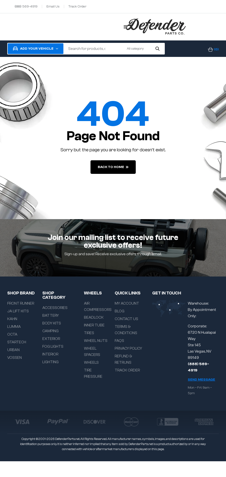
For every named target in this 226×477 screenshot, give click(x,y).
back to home (113, 167)
